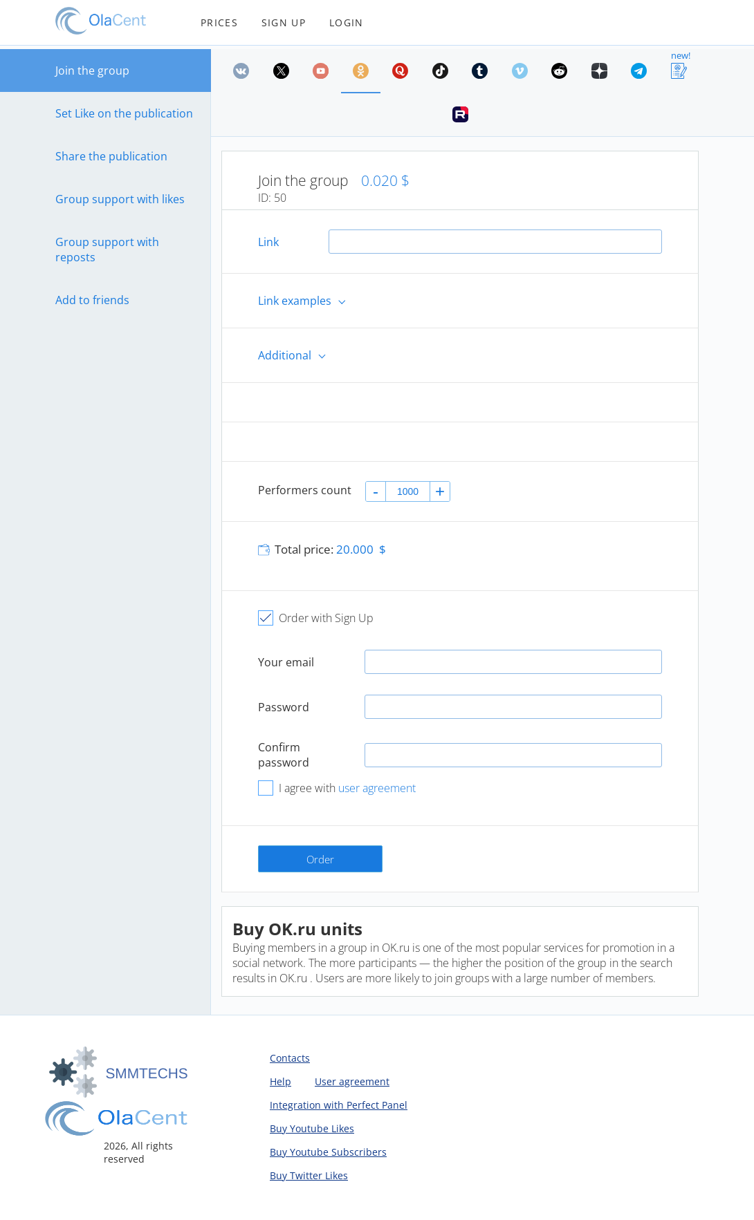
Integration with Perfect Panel (338, 1104)
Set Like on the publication (124, 113)
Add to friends (92, 300)
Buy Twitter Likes (309, 1175)
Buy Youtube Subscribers (328, 1151)
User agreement (352, 1081)
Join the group (92, 70)
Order (320, 859)
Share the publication (111, 156)
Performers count (304, 490)
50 (280, 197)
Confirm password (283, 755)
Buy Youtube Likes (312, 1128)
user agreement (377, 788)
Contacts (290, 1057)
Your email (286, 662)
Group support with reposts (107, 249)
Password (283, 707)
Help (280, 1081)
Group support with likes (120, 199)
